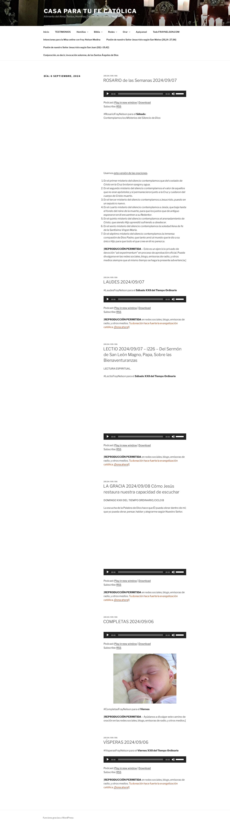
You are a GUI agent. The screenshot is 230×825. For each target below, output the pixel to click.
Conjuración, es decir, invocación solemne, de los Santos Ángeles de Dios (80, 55)
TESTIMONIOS (63, 31)
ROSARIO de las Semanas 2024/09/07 (140, 80)
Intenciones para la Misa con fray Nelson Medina (71, 39)
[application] (145, 94)
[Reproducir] (107, 93)
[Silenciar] (173, 93)
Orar (127, 31)
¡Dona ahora (121, 327)
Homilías (83, 31)
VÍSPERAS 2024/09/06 (125, 742)
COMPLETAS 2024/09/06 (128, 621)
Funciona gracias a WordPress (58, 817)
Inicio (46, 31)
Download (145, 102)
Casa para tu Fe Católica (90, 11)
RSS (118, 106)
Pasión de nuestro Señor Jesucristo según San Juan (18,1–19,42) (76, 47)
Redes (113, 31)
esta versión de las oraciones (130, 173)
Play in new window (125, 102)
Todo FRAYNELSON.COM (166, 31)
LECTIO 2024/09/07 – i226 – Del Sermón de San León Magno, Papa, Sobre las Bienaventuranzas (142, 354)
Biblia (98, 31)
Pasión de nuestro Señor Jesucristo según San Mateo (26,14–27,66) (141, 39)
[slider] (140, 94)
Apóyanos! (141, 31)
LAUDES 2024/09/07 (123, 281)
